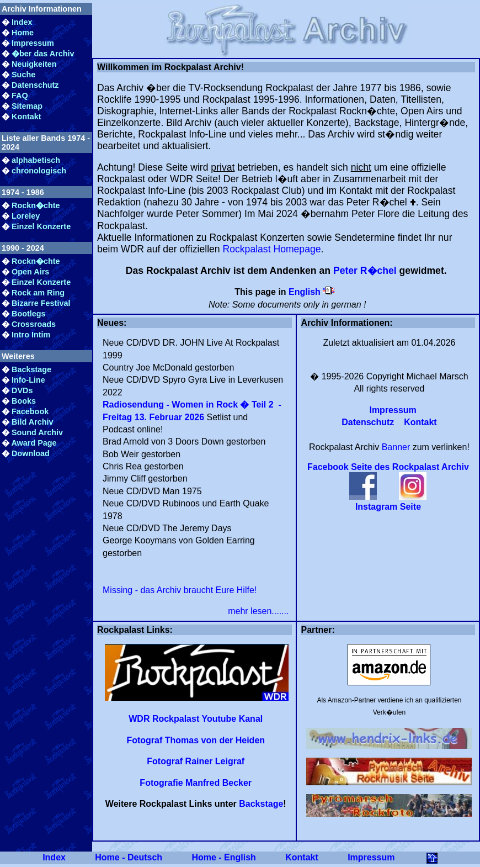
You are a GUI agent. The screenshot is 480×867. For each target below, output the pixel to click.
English (305, 292)
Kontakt (26, 116)
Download (31, 453)
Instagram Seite (388, 506)
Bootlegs (29, 313)
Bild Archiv (32, 421)
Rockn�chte (36, 205)
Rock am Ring (38, 292)
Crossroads (34, 324)
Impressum (33, 43)
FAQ (20, 95)
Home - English (223, 857)
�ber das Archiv (43, 53)
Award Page (33, 442)
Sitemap (27, 106)
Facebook (30, 411)
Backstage (31, 369)
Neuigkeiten (34, 64)
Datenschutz (35, 85)
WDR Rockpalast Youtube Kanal (196, 718)
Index (22, 22)
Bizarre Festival (41, 303)
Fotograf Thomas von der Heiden (195, 740)
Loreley (26, 216)
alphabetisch (36, 160)
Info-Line (28, 380)
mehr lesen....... (258, 611)
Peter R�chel (365, 270)
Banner (396, 447)
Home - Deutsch (128, 857)
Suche (23, 74)
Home (23, 32)
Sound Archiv (37, 432)
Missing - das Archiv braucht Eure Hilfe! (180, 590)
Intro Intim (31, 334)
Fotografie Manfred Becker (196, 782)
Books (24, 401)
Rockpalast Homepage (272, 249)
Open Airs (30, 271)
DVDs (22, 390)
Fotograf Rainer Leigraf (195, 761)
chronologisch (39, 170)
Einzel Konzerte (41, 226)
